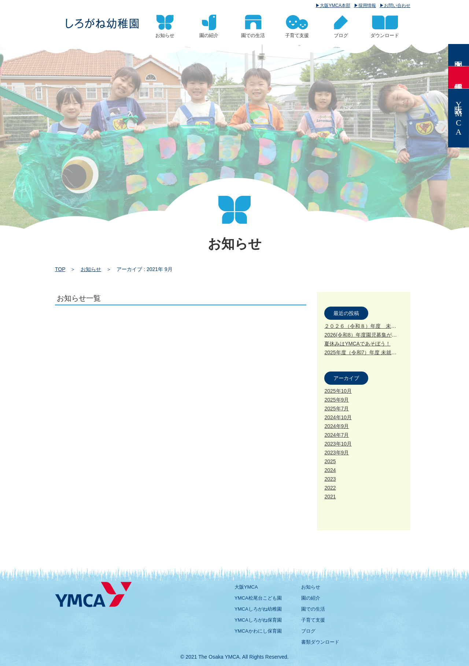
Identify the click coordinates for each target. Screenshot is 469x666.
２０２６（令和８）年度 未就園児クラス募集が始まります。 (396, 326)
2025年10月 (338, 391)
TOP (60, 269)
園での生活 (313, 609)
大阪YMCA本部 (335, 5)
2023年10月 (338, 444)
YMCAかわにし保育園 (258, 631)
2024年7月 (336, 435)
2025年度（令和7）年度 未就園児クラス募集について (386, 352)
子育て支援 (313, 620)
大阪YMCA (246, 587)
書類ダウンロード (320, 642)
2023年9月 (336, 452)
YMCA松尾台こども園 (258, 598)
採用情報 (367, 5)
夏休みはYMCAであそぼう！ (357, 344)
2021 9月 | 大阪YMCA (102, 23)
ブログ (308, 631)
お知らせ (91, 269)
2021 (330, 497)
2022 (330, 488)
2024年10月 (338, 417)
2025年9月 (336, 400)
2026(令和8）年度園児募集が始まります (370, 335)
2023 (330, 479)
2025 (330, 461)
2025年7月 (336, 408)
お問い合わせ (397, 5)
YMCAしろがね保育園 (258, 620)
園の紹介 (310, 598)
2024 (330, 470)
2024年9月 (336, 426)
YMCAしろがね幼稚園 (258, 609)
